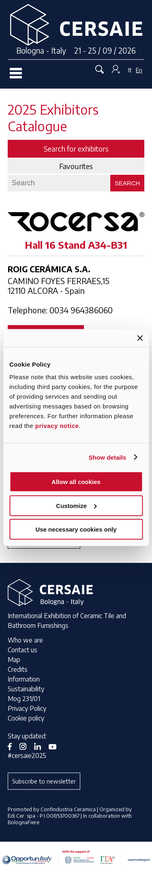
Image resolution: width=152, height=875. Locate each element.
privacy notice (57, 425)
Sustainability (26, 689)
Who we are (25, 640)
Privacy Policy (27, 708)
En (139, 70)
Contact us (22, 650)
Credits (18, 669)
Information (24, 679)
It (130, 70)
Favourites (76, 166)
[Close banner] (140, 338)
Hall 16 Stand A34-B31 (76, 245)
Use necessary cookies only (75, 529)
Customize (76, 505)
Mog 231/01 (24, 699)
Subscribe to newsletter (44, 781)
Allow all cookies (76, 481)
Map (14, 660)
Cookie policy (26, 718)
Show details (107, 457)
